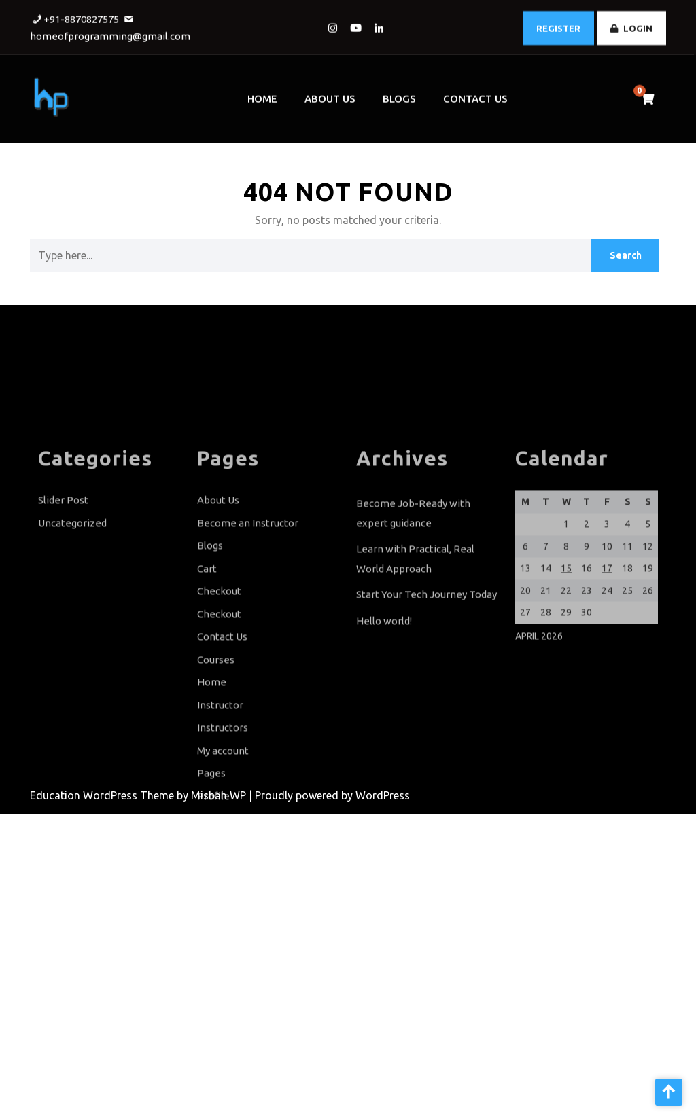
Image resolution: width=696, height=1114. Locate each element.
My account (223, 800)
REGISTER (558, 26)
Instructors (222, 777)
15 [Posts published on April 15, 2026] (566, 617)
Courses (215, 709)
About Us (329, 95)
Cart (207, 618)
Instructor (220, 754)
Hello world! (384, 670)
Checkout (219, 640)
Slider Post (63, 549)
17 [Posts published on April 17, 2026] (607, 617)
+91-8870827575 (81, 16)
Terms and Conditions (248, 936)
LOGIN (631, 26)
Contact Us (475, 95)
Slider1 (213, 913)
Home (262, 95)
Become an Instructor (247, 572)
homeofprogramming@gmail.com (110, 33)
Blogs (399, 95)
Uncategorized (72, 572)
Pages (211, 822)
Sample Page (227, 868)
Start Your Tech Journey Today (426, 643)
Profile (213, 845)
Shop (209, 891)
